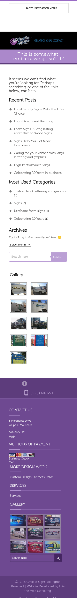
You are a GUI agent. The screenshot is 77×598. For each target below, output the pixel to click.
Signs (18, 203)
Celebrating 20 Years (29, 219)
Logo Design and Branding (33, 121)
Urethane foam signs (29, 211)
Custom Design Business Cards (32, 477)
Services (15, 496)
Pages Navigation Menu (36, 8)
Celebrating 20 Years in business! (38, 173)
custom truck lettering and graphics (40, 191)
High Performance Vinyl (32, 165)
